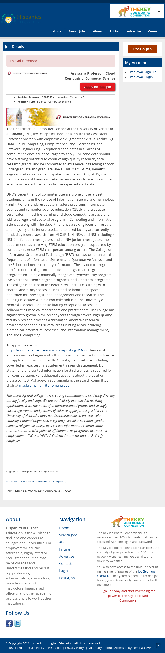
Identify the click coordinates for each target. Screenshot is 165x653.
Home (56, 31)
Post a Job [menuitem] (67, 577)
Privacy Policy (75, 648)
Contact (154, 31)
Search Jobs (77, 31)
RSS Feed (15, 648)
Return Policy (35, 648)
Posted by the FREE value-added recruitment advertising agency (36, 481)
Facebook (9, 623)
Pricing (114, 31)
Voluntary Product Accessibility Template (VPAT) (121, 648)
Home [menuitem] (64, 528)
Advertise (134, 31)
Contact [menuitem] (65, 563)
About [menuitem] (64, 542)
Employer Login (140, 77)
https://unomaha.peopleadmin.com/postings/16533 (47, 350)
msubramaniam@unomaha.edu (44, 385)
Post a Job (142, 48)
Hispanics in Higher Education (51, 643)
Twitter (17, 623)
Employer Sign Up (142, 72)
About (97, 31)
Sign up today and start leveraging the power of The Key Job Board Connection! (128, 595)
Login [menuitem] (63, 570)
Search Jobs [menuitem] (68, 535)
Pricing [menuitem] (64, 549)
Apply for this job (97, 86)
